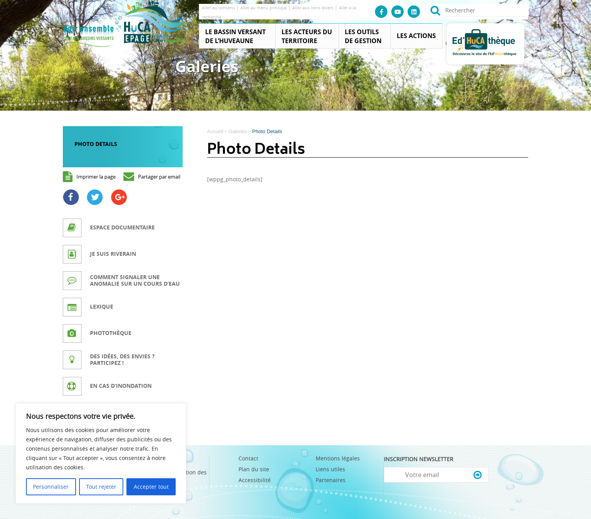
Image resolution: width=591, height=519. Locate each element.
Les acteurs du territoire (307, 36)
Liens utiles (330, 469)
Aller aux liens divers (313, 7)
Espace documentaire (122, 227)
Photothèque (110, 333)
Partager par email (159, 176)
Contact (248, 458)
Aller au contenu (219, 7)
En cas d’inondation (121, 385)
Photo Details (95, 144)
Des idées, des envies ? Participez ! (122, 359)
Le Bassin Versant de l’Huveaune (235, 36)
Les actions (416, 35)
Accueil (215, 131)
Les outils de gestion (363, 36)
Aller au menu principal (264, 7)
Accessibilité (254, 480)
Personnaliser (51, 486)
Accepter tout (151, 486)
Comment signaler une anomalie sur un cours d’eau (135, 280)
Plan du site (253, 469)
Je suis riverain (113, 253)
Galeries (237, 131)
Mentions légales (338, 458)
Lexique (101, 306)
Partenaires (331, 480)
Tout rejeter (101, 486)
